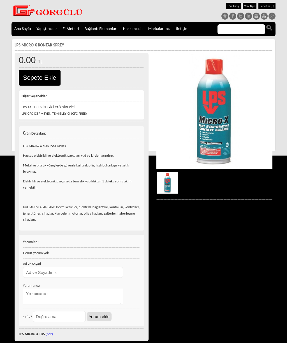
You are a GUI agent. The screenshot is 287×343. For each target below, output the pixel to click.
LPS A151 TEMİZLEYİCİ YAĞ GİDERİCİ (48, 107)
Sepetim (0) (267, 6)
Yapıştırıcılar (46, 28)
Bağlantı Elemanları (101, 28)
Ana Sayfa (22, 28)
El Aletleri (71, 28)
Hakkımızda (133, 28)
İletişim (182, 28)
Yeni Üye (249, 6)
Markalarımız (159, 28)
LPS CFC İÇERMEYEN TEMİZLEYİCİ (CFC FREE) (54, 113)
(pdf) (49, 335)
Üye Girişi (234, 6)
